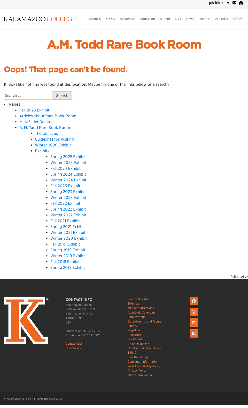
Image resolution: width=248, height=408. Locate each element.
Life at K (204, 19)
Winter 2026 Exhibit (53, 145)
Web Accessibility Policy (144, 366)
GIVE (178, 19)
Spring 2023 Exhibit (68, 191)
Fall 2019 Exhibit (65, 244)
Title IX (132, 352)
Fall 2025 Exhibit (34, 110)
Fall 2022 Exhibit (65, 203)
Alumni (165, 19)
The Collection (48, 133)
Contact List (74, 343)
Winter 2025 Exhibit (68, 162)
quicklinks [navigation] (219, 2)
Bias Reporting (138, 357)
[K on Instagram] (194, 316)
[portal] (241, 2)
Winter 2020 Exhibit (68, 238)
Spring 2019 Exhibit (67, 250)
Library (133, 326)
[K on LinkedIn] (194, 327)
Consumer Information (143, 361)
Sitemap (133, 303)
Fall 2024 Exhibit (65, 168)
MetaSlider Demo (34, 121)
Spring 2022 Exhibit (68, 209)
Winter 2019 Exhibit (68, 256)
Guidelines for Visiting (54, 139)
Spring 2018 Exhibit (67, 267)
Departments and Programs (147, 321)
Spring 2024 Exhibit (68, 174)
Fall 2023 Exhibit (65, 186)
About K (95, 19)
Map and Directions (141, 308)
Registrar (134, 330)
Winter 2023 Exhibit (68, 197)
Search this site (138, 299)
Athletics (221, 19)
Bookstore (135, 335)
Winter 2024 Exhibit (68, 180)
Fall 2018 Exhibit (65, 261)
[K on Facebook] (194, 305)
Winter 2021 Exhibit (67, 232)
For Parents (136, 339)
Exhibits (42, 151)
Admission (147, 19)
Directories (73, 348)
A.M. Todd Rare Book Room (124, 44)
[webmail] (234, 2)
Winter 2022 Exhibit (68, 215)
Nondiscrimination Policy (144, 348)
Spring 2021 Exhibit (67, 226)
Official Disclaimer (140, 375)
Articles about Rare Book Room (47, 116)
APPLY (237, 19)
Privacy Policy (137, 370)
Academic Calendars (142, 312)
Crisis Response (138, 344)
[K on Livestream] (194, 338)
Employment (136, 317)
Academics (127, 19)
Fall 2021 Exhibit (65, 221)
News (190, 19)
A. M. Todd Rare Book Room (44, 127)
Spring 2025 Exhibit (68, 156)
